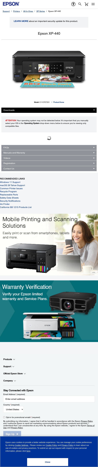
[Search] (80, 4)
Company (9, 380)
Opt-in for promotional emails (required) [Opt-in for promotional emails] (23, 417)
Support (6, 11)
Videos (6, 158)
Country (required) (11, 405)
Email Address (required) (14, 394)
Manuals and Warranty (14, 152)
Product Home (58, 102)
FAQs (6, 147)
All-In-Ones (28, 11)
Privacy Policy (87, 421)
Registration (9, 163)
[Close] (47, 462)
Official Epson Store (14, 373)
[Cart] (86, 4)
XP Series (40, 11)
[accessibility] (73, 4)
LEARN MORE (21, 21)
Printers (16, 11)
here (28, 451)
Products (9, 359)
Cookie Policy (51, 445)
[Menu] (93, 4)
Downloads (9, 110)
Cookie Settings (22, 445)
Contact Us (8, 168)
